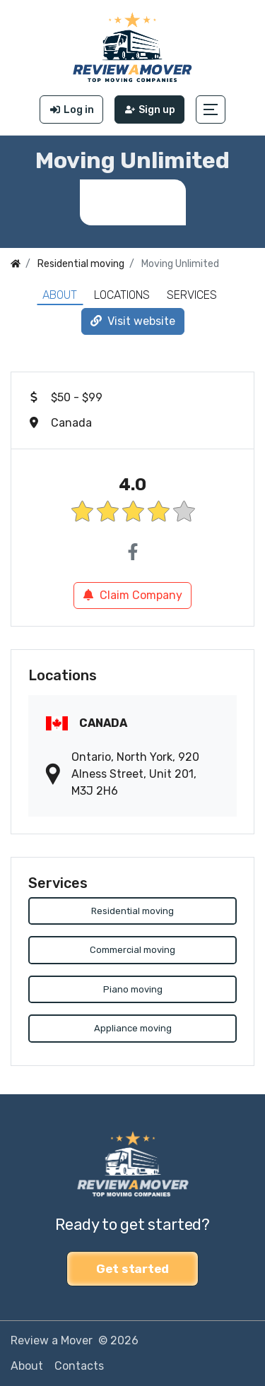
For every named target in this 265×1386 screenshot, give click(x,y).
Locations (122, 295)
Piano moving (133, 989)
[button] (210, 109)
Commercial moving (132, 949)
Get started (132, 1269)
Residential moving (132, 911)
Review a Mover (52, 1340)
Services (192, 295)
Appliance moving (133, 1028)
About (59, 295)
